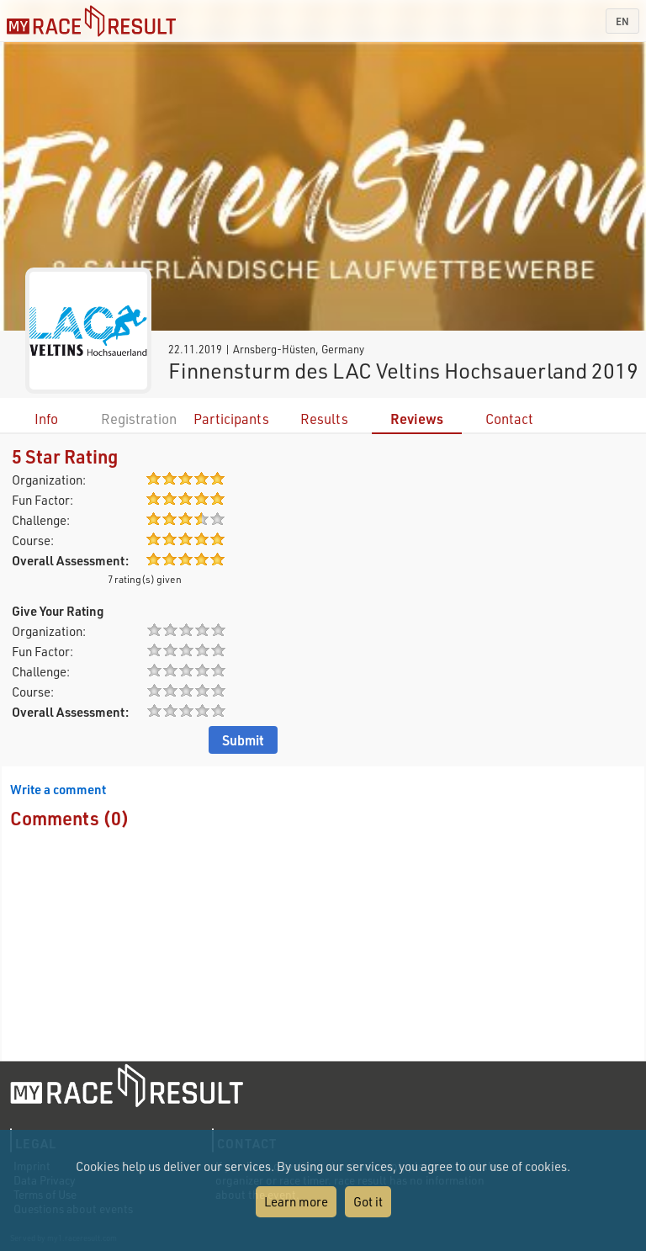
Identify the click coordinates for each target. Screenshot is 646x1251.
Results (324, 418)
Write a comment (58, 789)
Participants (231, 418)
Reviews (416, 418)
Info (46, 418)
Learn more (296, 1201)
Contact (509, 418)
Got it (368, 1201)
